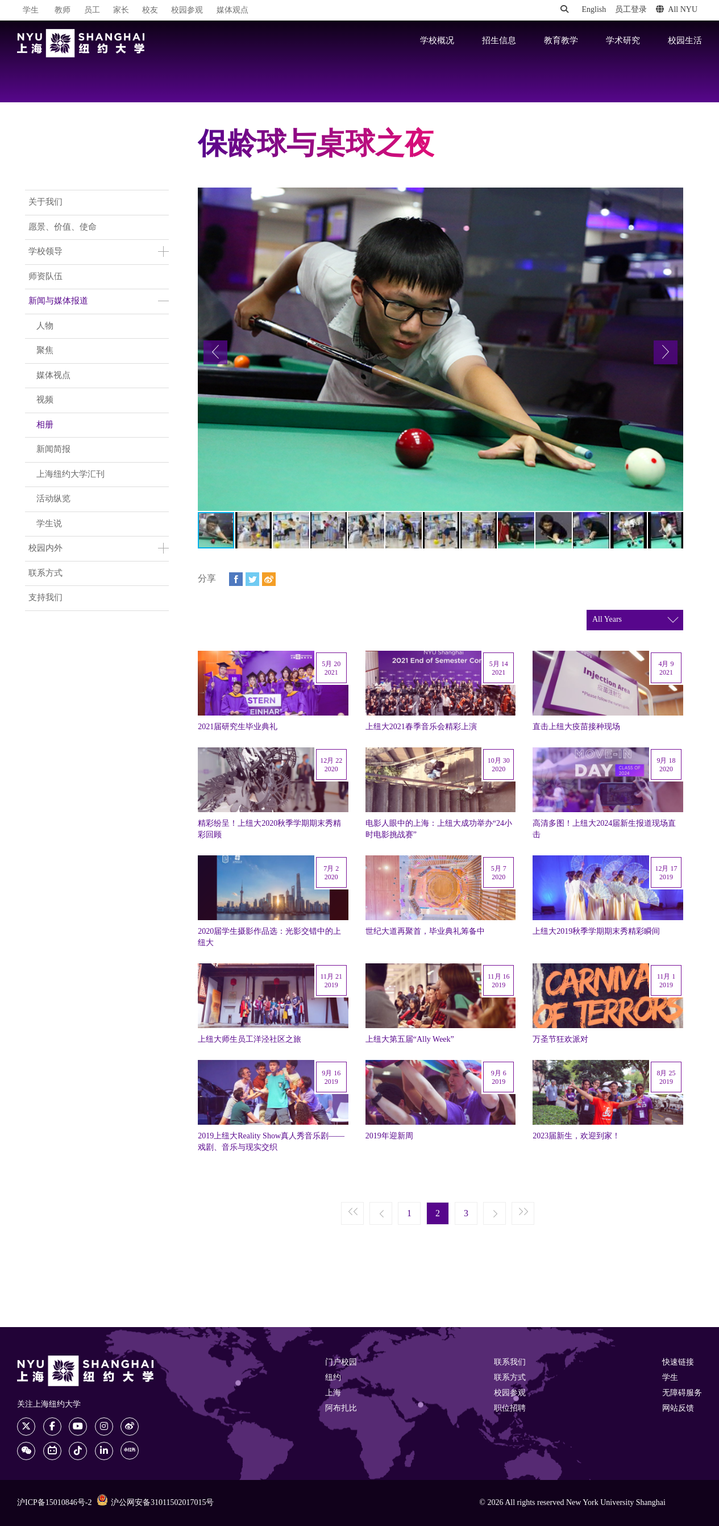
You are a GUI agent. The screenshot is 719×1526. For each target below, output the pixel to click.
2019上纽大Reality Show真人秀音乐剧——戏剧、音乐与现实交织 (271, 1141)
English (593, 10)
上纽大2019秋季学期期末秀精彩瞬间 (596, 931)
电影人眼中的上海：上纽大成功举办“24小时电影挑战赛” (438, 829)
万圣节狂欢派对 (560, 1039)
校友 (150, 10)
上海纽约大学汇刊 (70, 474)
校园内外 (45, 548)
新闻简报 (53, 449)
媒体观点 (232, 10)
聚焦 (44, 350)
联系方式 (45, 573)
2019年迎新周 (389, 1136)
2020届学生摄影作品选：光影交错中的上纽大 (269, 937)
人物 (44, 326)
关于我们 (45, 202)
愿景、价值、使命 (62, 227)
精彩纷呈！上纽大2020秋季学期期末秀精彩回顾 (269, 829)
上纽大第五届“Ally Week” (409, 1039)
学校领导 (45, 251)
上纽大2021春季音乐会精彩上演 (421, 727)
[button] (215, 352)
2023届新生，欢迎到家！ (576, 1136)
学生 (31, 10)
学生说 (49, 524)
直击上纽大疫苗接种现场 (576, 727)
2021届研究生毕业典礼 (237, 727)
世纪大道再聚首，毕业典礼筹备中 (425, 931)
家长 (121, 10)
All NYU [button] (676, 9)
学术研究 (623, 40)
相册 (44, 425)
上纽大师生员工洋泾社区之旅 (249, 1039)
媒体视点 (53, 375)
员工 (92, 10)
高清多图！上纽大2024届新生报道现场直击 (604, 829)
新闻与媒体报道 (58, 301)
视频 (44, 400)
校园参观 (187, 10)
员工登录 (631, 10)
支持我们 (45, 597)
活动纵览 (53, 499)
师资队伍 (45, 276)
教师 (62, 10)
